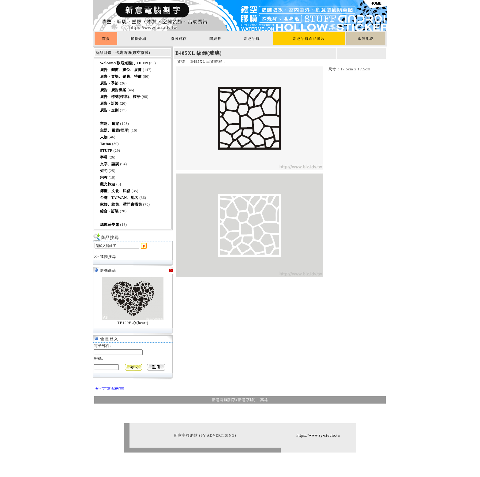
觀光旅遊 (107, 184)
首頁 (106, 38)
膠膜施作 (179, 38)
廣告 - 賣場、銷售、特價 (121, 76)
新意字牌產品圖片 (309, 38)
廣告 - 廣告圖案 (113, 90)
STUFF (106, 150)
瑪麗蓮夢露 (109, 224)
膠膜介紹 (138, 38)
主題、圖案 (109, 123)
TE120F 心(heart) (132, 323)
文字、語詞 (109, 164)
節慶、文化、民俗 (115, 191)
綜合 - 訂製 (109, 211)
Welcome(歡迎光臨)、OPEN (124, 63)
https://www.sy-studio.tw (318, 435)
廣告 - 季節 (109, 83)
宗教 (104, 177)
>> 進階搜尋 (105, 257)
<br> (108, 387)
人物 (104, 137)
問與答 (215, 38)
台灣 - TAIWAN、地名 (119, 198)
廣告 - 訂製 (109, 103)
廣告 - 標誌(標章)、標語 (120, 97)
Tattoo (105, 144)
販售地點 (366, 38)
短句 (104, 171)
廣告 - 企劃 (109, 110)
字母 (104, 157)
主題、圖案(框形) (115, 130)
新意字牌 (252, 38)
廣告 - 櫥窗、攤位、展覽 (121, 70)
